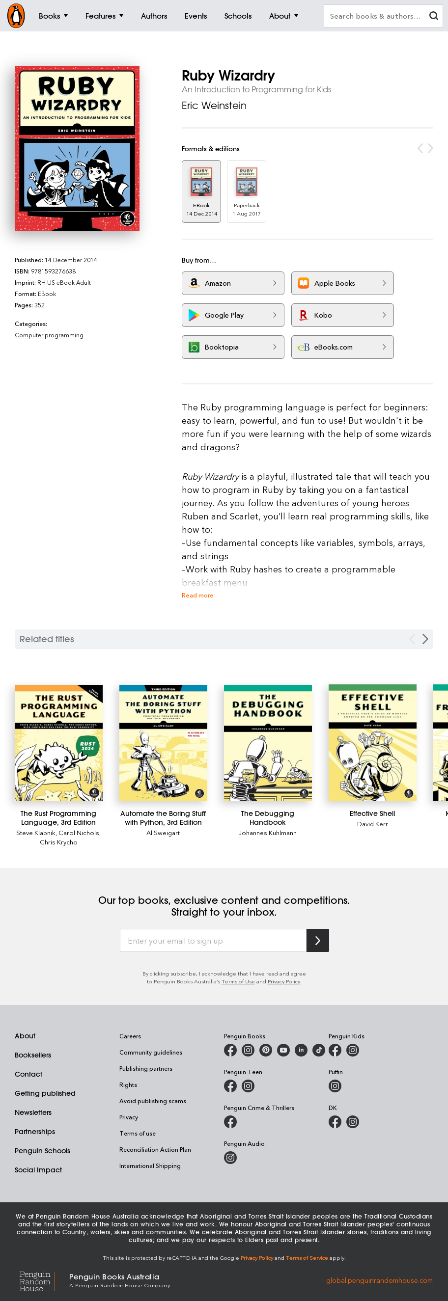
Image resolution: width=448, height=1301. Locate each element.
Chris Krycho (59, 841)
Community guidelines (150, 1052)
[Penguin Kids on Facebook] (335, 1050)
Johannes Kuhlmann (268, 832)
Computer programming (49, 334)
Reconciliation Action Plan (155, 1149)
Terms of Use (238, 981)
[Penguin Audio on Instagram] (230, 1157)
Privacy (128, 1116)
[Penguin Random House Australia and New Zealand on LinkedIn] (301, 1050)
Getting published (45, 1093)
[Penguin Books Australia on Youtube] (283, 1050)
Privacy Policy (284, 981)
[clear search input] (433, 17)
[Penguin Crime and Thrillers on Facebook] (230, 1121)
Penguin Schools (42, 1150)
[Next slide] (425, 639)
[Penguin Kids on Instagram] (352, 1050)
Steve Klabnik (36, 832)
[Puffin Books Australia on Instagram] (335, 1086)
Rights (128, 1084)
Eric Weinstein (214, 105)
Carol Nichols (78, 832)
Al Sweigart (163, 832)
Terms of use (137, 1133)
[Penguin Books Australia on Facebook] (230, 1050)
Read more (198, 594)
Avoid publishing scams (152, 1100)
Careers (130, 1035)
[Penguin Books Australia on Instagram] (248, 1050)
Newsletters (33, 1112)
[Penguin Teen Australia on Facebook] (230, 1086)
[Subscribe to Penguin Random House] (318, 940)
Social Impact (38, 1169)
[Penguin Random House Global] (42, 1279)
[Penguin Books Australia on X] (265, 1050)
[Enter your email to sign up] (213, 941)
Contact (28, 1074)
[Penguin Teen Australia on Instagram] (248, 1086)
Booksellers (33, 1055)
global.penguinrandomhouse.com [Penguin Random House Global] (379, 1279)
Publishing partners (145, 1068)
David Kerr (372, 823)
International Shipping (150, 1165)
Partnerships (35, 1131)
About (25, 1035)
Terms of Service (307, 1257)
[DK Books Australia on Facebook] (335, 1121)
